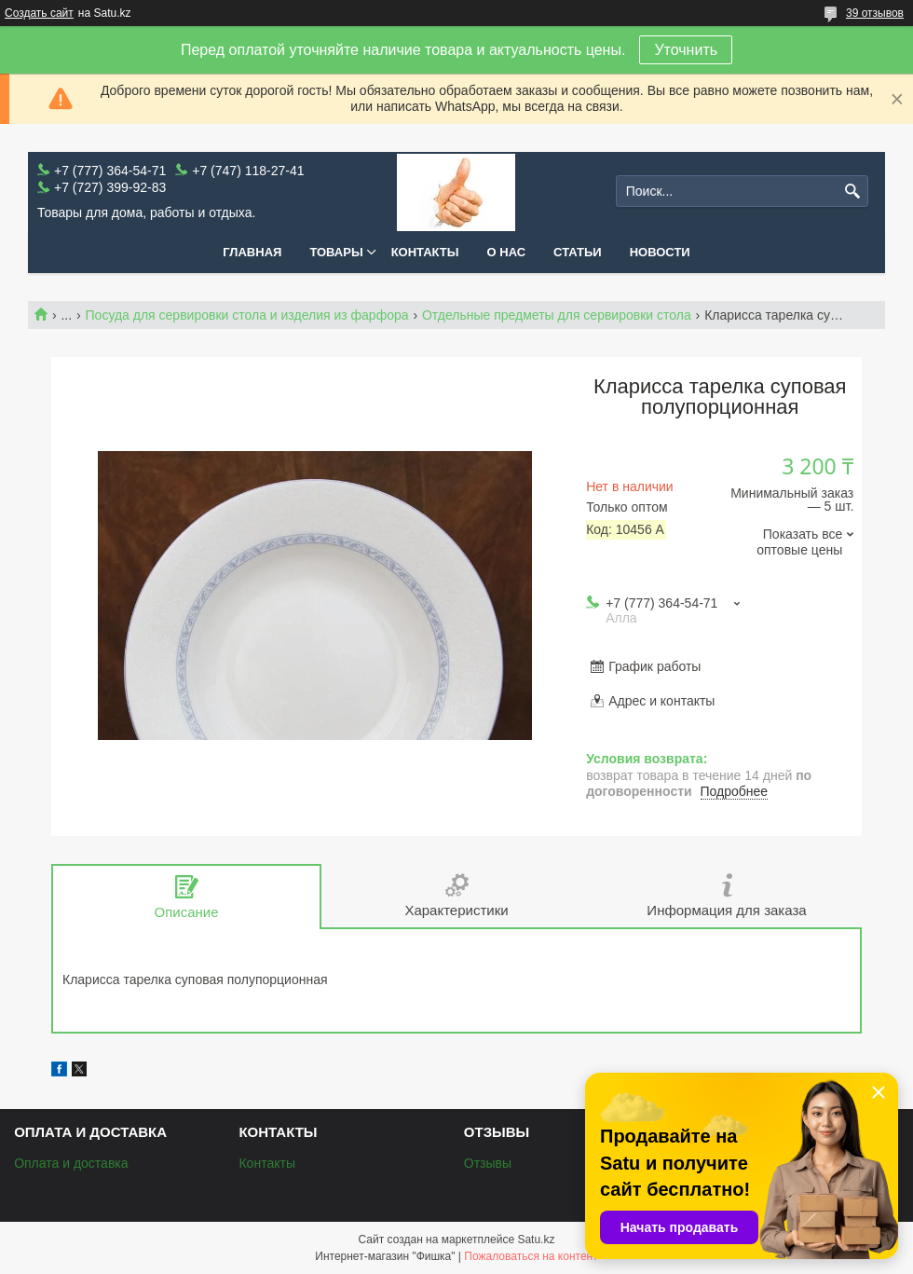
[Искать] (852, 191)
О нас (506, 252)
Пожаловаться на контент (530, 1256)
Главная (252, 252)
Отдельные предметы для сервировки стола (556, 315)
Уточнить (685, 50)
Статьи (577, 252)
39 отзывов (875, 13)
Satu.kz (535, 1239)
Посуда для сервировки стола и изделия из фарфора (247, 315)
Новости (660, 252)
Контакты (425, 252)
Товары (335, 252)
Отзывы (487, 1163)
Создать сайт (39, 13)
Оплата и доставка (71, 1163)
